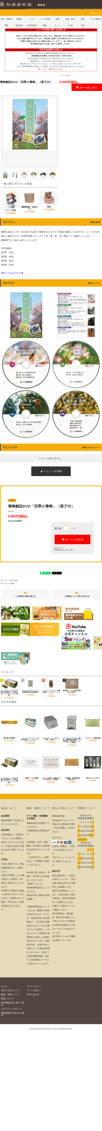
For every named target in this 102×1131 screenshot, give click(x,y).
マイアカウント (34, 986)
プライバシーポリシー (11, 1009)
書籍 (45, 25)
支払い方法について (10, 990)
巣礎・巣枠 (70, 19)
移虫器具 (19, 25)
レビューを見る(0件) (9, 580)
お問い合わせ (33, 994)
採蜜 (57, 19)
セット (57, 25)
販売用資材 (32, 25)
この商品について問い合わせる (76, 594)
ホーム (62, 75)
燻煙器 (19, 19)
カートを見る (33, 990)
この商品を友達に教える (25, 594)
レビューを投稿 (7, 583)
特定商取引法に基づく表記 (63, 550)
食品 (83, 25)
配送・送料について (10, 994)
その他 (70, 25)
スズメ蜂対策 (95, 19)
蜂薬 (6, 25)
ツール (32, 19)
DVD (67, 75)
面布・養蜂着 (6, 19)
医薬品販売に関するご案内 (12, 1014)
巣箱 (83, 19)
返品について (59, 548)
